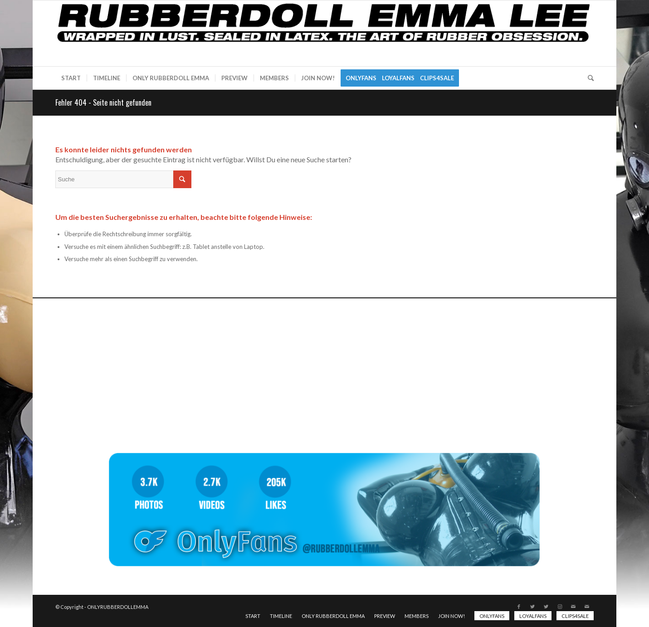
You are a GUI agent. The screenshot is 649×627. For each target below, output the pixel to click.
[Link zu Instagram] (559, 606)
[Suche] (588, 78)
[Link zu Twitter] (532, 606)
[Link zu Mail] (573, 606)
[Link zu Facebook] (519, 606)
